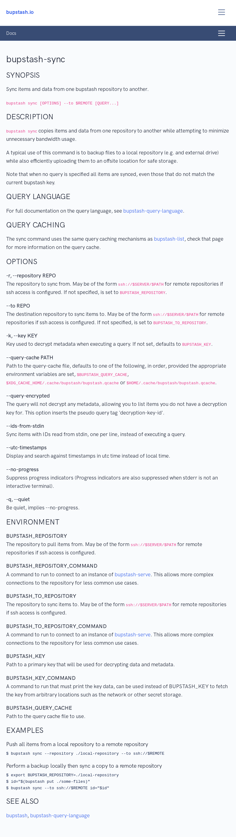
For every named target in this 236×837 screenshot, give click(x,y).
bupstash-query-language (153, 211)
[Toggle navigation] (221, 12)
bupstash (16, 815)
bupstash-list (169, 239)
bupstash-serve (133, 574)
